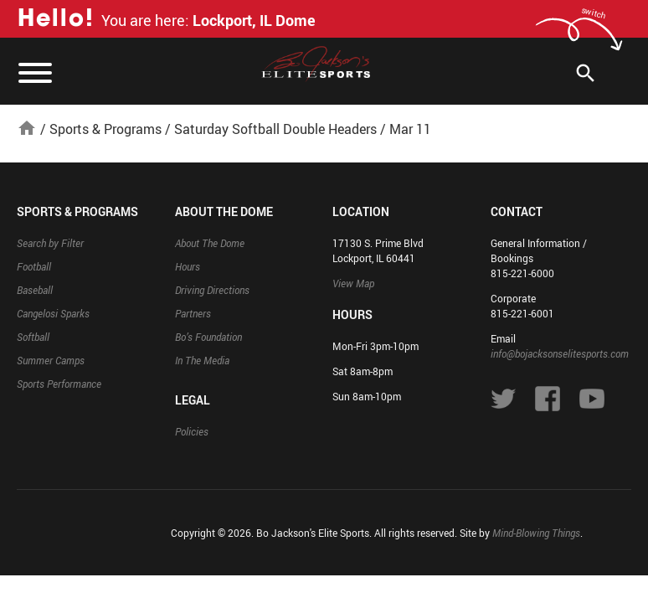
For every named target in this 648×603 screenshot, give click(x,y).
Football (34, 266)
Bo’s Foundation (208, 336)
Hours (187, 266)
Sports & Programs (105, 129)
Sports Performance (59, 383)
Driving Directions (212, 289)
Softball (33, 336)
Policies (191, 431)
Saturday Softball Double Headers (275, 129)
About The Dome (209, 243)
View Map (353, 283)
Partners (193, 313)
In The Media (202, 360)
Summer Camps (51, 360)
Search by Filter (50, 243)
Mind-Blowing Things (536, 532)
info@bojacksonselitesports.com (560, 353)
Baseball (35, 289)
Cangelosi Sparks (53, 313)
